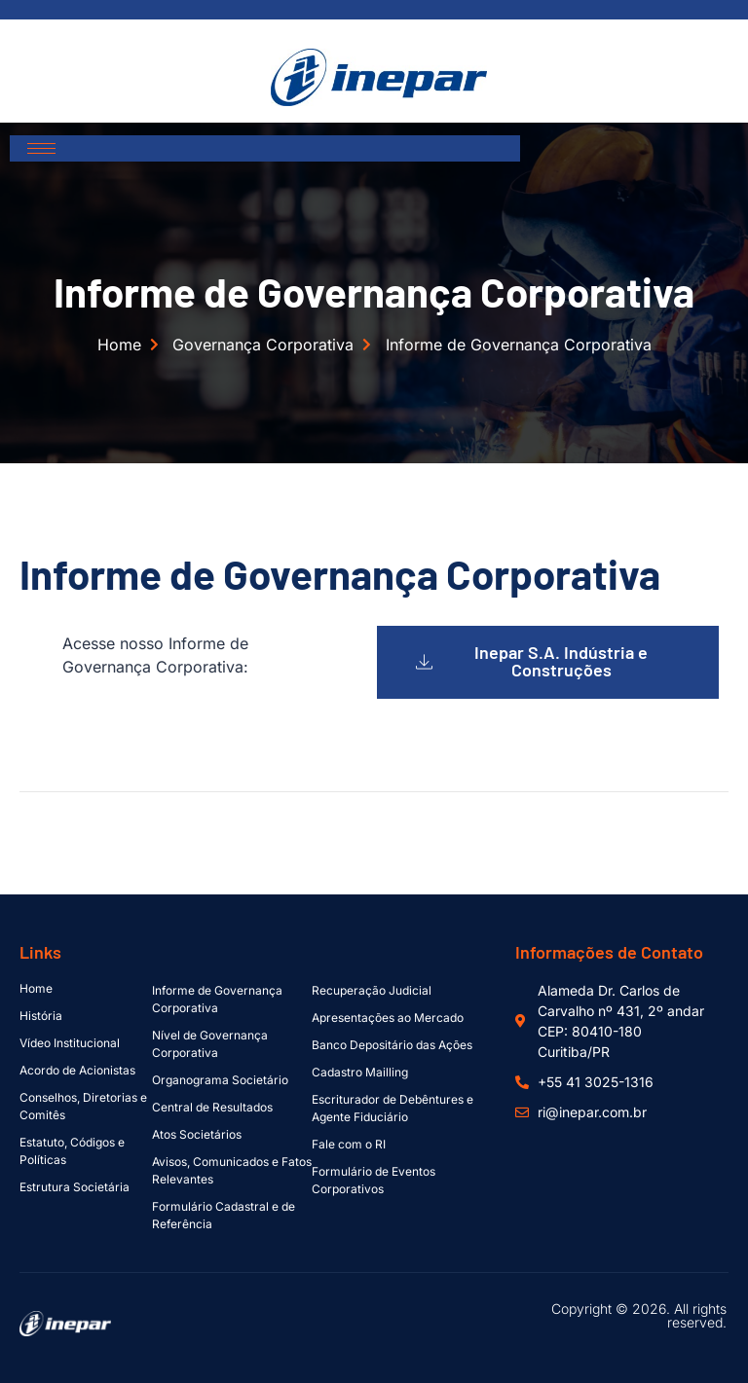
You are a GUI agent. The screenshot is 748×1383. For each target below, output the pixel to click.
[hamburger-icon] (41, 148)
